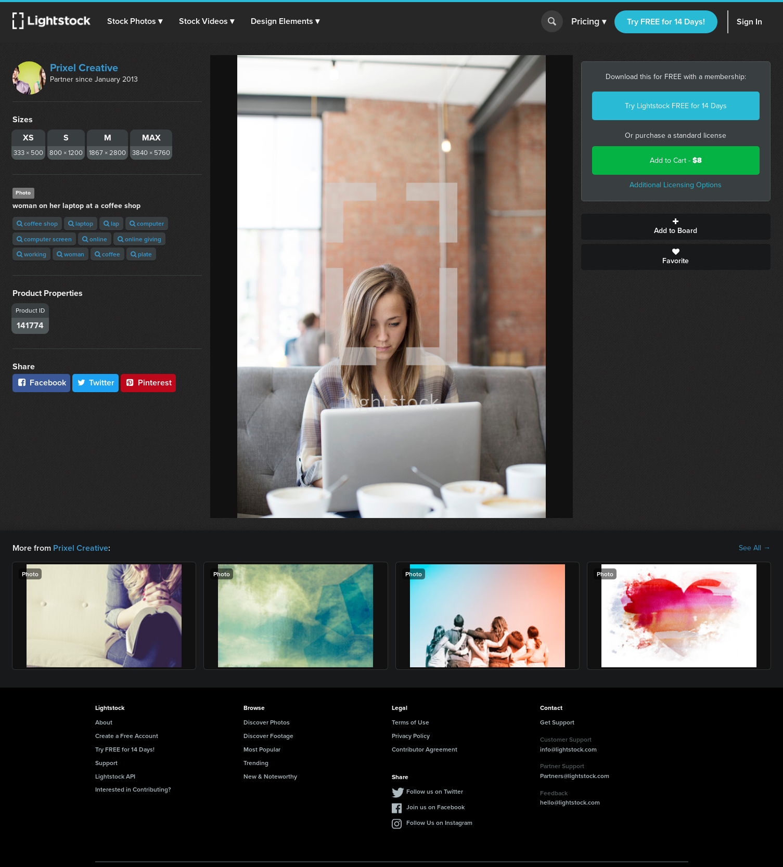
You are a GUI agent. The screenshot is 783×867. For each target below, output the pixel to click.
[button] (134, 21)
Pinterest (148, 383)
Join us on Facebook (435, 807)
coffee (107, 254)
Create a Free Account (126, 735)
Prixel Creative (84, 67)
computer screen (44, 239)
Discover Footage (268, 735)
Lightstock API (115, 776)
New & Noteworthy (270, 776)
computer (147, 223)
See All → (755, 548)
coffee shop (37, 223)
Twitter (95, 383)
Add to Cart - (676, 160)
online (94, 239)
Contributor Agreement (424, 749)
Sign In (749, 22)
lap (111, 223)
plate (141, 254)
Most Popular (261, 749)
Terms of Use (410, 722)
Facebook (41, 383)
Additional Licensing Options (676, 184)
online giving (139, 239)
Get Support (557, 722)
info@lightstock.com (568, 749)
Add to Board (676, 227)
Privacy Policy (411, 735)
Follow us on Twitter (434, 791)
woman (70, 254)
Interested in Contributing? (133, 789)
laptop (80, 223)
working (31, 254)
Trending (255, 762)
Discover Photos (266, 722)
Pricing (588, 21)
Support (106, 762)
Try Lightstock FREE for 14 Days (676, 105)
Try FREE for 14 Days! (666, 22)
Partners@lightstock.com (574, 775)
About (103, 722)
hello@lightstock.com (570, 802)
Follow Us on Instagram (439, 822)
